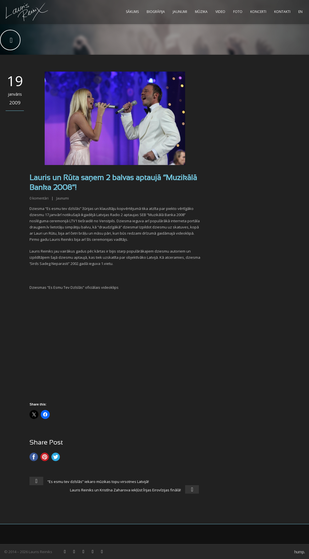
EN (300, 11)
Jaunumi (180, 11)
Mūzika (201, 11)
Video (220, 11)
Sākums (132, 11)
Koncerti (258, 11)
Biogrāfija (156, 11)
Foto (237, 11)
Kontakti (282, 11)
